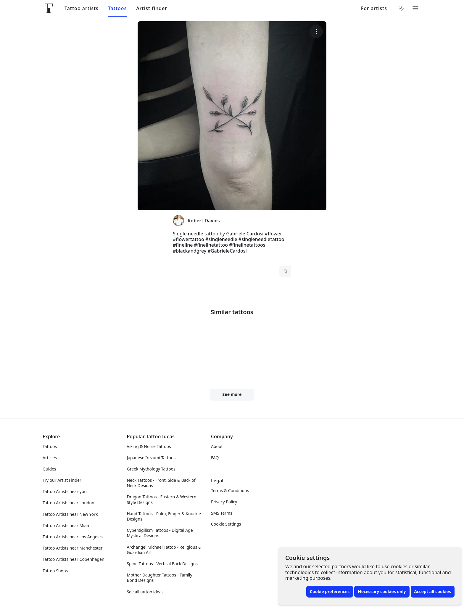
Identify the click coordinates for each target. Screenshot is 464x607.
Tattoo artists (82, 8)
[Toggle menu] (415, 8)
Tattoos (117, 8)
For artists (374, 8)
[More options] (449, 31)
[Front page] (49, 8)
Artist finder (151, 8)
